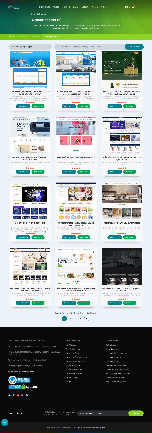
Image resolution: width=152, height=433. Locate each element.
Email (75, 7)
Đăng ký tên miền (112, 349)
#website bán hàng (31, 293)
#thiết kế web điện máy (80, 97)
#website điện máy (19, 97)
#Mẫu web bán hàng (67, 228)
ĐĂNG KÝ (136, 413)
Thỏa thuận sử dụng (73, 349)
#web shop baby (88, 162)
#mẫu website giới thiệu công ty (129, 295)
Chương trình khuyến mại (115, 378)
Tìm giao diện (134, 47)
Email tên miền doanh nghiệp (116, 365)
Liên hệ (68, 382)
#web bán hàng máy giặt (25, 100)
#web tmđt (28, 228)
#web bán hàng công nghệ (33, 230)
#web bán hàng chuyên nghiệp (36, 232)
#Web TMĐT (28, 162)
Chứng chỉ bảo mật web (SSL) (117, 369)
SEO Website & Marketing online (118, 374)
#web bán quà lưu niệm (82, 228)
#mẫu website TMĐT (111, 295)
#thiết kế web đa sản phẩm (35, 97)
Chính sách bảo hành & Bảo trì (76, 357)
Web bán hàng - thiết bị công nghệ (30, 223)
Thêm (103, 7)
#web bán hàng (133, 99)
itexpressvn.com (27, 371)
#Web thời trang (76, 162)
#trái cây (72, 295)
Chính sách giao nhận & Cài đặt (77, 361)
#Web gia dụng (129, 162)
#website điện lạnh (65, 97)
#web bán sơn (121, 228)
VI (127, 7)
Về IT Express (71, 345)
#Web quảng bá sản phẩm (119, 99)
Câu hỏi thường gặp (73, 378)
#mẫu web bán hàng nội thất (131, 293)
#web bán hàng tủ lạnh (28, 99)
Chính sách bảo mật (73, 353)
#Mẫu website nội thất (113, 293)
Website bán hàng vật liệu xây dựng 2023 (122, 223)
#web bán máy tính (38, 228)
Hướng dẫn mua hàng (73, 365)
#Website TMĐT (19, 293)
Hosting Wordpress (113, 361)
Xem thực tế (23, 106)
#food (66, 295)
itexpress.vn (15, 371)
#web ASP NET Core (84, 230)
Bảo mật (84, 7)
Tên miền (56, 7)
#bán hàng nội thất (38, 162)
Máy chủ (94, 7)
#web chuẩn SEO (40, 100)
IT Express (63, 428)
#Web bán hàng (18, 162)
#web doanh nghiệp (87, 99)
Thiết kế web (44, 7)
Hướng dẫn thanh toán (74, 369)
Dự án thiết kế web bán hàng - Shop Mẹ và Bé (76, 157)
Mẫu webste (35, 36)
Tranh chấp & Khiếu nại (74, 374)
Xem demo (38, 106)
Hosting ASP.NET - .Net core (116, 353)
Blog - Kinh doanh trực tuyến (116, 382)
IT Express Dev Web (98, 428)
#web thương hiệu (121, 97)
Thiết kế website (112, 345)
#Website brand (109, 97)
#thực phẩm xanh (81, 295)
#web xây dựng (127, 230)
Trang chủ (11, 36)
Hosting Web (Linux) (113, 357)
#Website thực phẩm (87, 293)
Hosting (66, 7)
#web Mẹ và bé (76, 164)
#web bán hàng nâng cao (35, 295)
